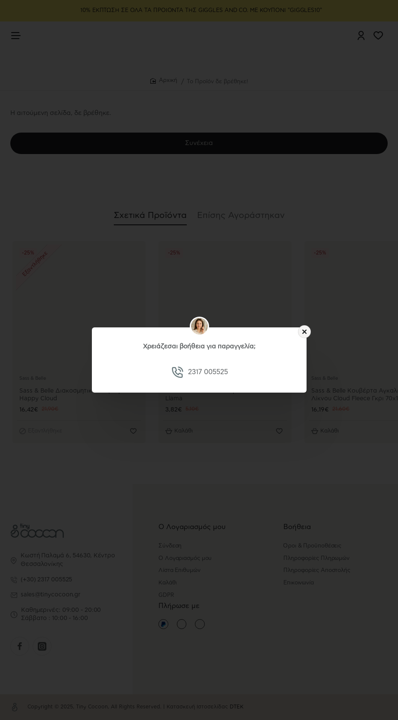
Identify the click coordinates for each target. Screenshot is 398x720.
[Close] (304, 331)
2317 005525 (208, 372)
